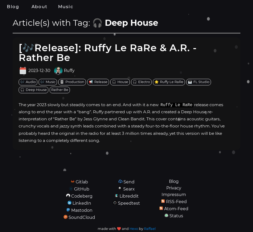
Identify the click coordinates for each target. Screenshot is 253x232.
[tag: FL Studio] (198, 82)
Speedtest (129, 203)
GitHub (81, 189)
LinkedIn (82, 203)
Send (129, 181)
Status (176, 215)
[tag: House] (120, 82)
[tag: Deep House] (33, 90)
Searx (129, 189)
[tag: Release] (98, 82)
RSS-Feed (176, 201)
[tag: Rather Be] (60, 90)
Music (65, 6)
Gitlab (82, 181)
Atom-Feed (176, 208)
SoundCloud (82, 217)
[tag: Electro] (141, 82)
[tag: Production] (72, 82)
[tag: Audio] (28, 82)
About (39, 6)
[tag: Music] (48, 82)
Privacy (173, 187)
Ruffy (69, 71)
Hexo (134, 229)
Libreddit (129, 196)
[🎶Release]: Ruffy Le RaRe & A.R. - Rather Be (108, 52)
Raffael (150, 229)
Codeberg (81, 196)
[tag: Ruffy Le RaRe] (169, 82)
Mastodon (81, 210)
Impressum (174, 194)
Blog (13, 6)
